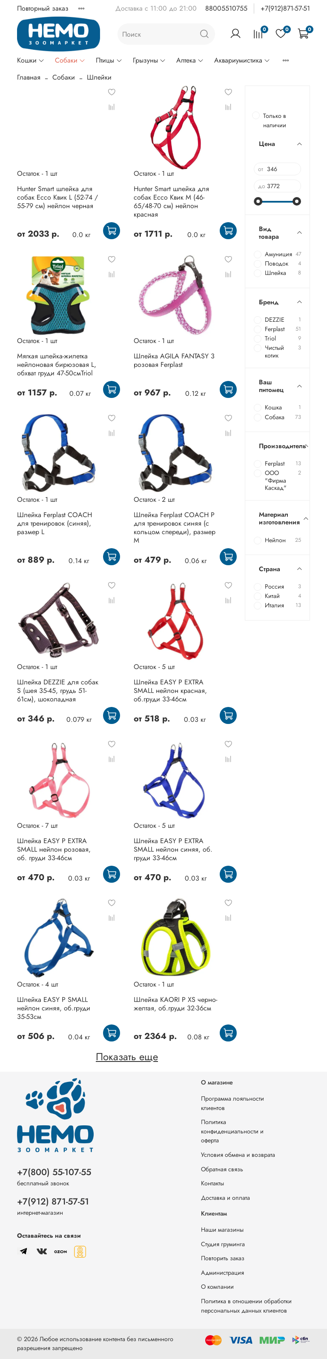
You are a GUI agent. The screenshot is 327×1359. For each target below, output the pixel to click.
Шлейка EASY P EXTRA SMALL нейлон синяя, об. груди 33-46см (173, 849)
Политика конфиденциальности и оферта (232, 1131)
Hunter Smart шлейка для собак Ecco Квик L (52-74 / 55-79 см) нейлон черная (57, 197)
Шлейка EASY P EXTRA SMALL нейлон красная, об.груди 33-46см (170, 690)
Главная (28, 77)
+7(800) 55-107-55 (54, 1172)
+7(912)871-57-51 (285, 8)
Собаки (70, 60)
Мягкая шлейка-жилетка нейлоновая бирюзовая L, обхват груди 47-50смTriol (56, 364)
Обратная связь (222, 1169)
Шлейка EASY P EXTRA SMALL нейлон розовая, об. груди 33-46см (54, 849)
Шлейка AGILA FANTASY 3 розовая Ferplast (174, 360)
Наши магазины (222, 1229)
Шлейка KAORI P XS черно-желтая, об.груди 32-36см (175, 1004)
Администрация (222, 1272)
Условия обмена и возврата (238, 1154)
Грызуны (149, 60)
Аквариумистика (242, 60)
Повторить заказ (222, 1258)
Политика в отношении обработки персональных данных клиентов (246, 1306)
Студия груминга (223, 1244)
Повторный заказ (43, 8)
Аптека (190, 60)
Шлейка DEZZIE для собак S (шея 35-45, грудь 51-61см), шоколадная (57, 690)
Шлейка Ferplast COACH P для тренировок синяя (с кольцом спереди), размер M (174, 527)
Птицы (109, 60)
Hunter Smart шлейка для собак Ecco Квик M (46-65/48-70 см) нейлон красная (171, 201)
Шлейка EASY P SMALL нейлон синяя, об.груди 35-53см (53, 1008)
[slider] (258, 201)
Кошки (31, 60)
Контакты (212, 1183)
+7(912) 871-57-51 (53, 1201)
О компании (217, 1286)
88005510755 (226, 8)
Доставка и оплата (225, 1197)
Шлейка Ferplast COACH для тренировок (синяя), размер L (54, 523)
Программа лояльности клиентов (232, 1103)
